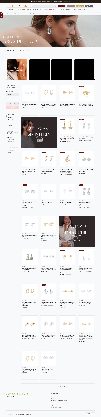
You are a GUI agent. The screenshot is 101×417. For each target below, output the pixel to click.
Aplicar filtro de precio (12, 107)
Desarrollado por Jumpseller (24, 414)
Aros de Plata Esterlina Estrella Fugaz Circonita (66, 208)
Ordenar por (9, 91)
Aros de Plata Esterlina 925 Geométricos (29, 274)
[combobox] (44, 6)
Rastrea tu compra (82, 9)
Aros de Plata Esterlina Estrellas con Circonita (85, 308)
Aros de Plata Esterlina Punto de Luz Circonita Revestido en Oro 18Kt (67, 309)
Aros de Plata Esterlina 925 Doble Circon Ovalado (48, 175)
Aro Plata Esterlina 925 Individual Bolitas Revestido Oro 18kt (86, 111)
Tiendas (75, 9)
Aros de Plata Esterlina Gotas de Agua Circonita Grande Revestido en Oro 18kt (67, 342)
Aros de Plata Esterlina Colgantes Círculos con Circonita (85, 209)
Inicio (7, 13)
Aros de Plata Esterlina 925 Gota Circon (86, 274)
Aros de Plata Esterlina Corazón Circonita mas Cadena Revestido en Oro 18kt (66, 276)
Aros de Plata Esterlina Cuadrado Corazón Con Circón (48, 274)
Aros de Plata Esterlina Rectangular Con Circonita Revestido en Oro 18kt (29, 342)
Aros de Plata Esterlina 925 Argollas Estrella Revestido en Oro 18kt (67, 144)
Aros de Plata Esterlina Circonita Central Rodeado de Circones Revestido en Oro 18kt (86, 343)
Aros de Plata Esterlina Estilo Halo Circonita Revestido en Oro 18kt (48, 242)
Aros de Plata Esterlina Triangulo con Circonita (47, 208)
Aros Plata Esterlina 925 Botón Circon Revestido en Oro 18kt (29, 209)
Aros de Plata (21, 13)
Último (63, 386)
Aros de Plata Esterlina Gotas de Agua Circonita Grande (48, 341)
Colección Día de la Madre (51, 9)
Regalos (62, 9)
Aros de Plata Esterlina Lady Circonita (29, 110)
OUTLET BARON (37, 9)
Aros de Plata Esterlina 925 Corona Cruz (86, 175)
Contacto (53, 402)
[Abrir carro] (1, 13)
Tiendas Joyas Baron (55, 398)
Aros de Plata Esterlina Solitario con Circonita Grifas (48, 375)
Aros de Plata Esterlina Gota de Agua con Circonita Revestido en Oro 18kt (67, 111)
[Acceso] (1, 16)
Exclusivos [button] (69, 9)
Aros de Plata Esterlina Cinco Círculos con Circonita (48, 308)
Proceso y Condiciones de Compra (59, 400)
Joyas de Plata (22, 9)
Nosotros (53, 396)
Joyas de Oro (13, 9)
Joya (13, 123)
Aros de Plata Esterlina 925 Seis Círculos (86, 143)
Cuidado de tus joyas (56, 407)
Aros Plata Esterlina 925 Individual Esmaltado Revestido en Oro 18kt (66, 176)
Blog (52, 405)
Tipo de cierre (13, 144)
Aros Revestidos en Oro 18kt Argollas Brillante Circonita (48, 110)
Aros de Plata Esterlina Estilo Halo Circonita (29, 241)
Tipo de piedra (13, 137)
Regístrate (53, 403)
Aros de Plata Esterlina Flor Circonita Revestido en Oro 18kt (29, 176)
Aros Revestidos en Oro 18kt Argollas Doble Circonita (29, 375)
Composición (13, 112)
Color (13, 128)
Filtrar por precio (13, 99)
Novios (29, 9)
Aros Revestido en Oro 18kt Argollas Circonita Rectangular (29, 309)
